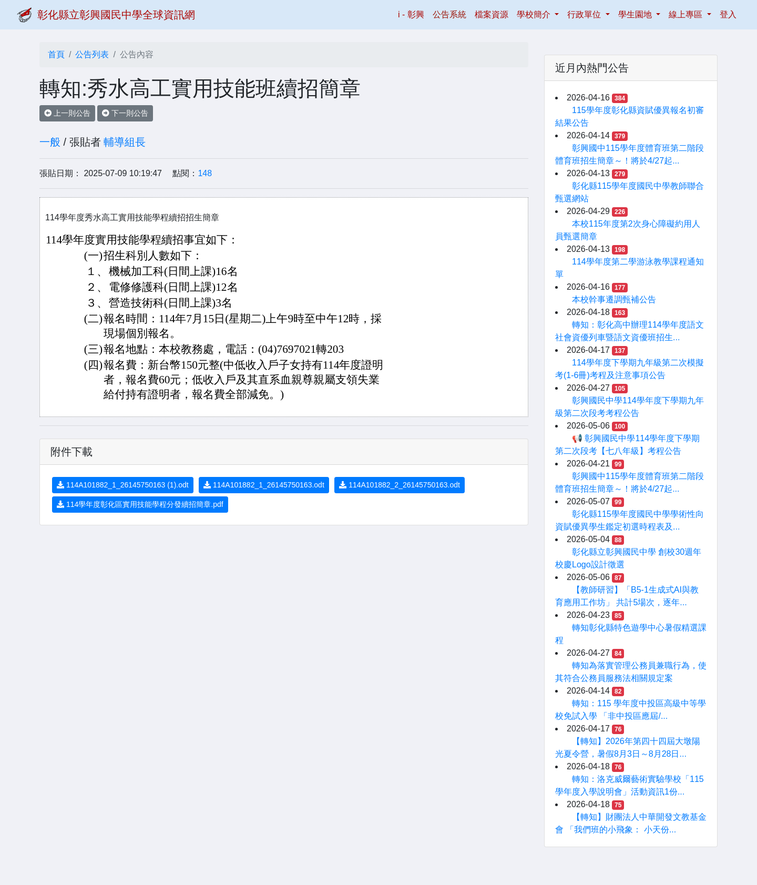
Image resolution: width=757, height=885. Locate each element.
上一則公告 (67, 113)
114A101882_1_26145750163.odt (263, 485)
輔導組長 (125, 142)
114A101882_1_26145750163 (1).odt (123, 485)
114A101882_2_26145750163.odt (399, 485)
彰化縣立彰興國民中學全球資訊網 (116, 15)
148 (205, 173)
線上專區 (686, 14)
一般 (49, 142)
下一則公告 (125, 113)
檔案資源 (491, 14)
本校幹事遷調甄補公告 (614, 299)
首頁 (56, 54)
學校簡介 (535, 14)
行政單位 (585, 14)
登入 (728, 14)
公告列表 (92, 54)
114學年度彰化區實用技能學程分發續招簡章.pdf (140, 504)
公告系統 (449, 14)
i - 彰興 (413, 13)
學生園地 (636, 14)
